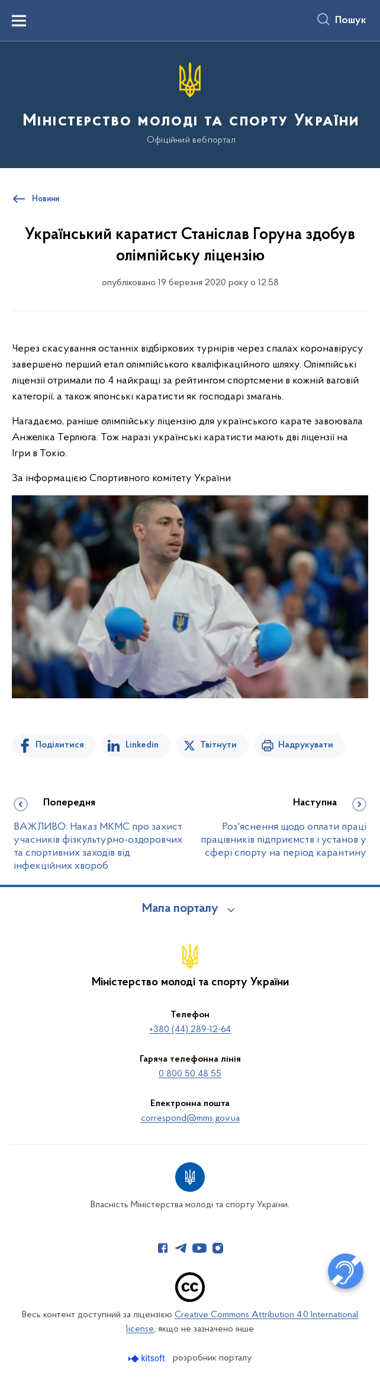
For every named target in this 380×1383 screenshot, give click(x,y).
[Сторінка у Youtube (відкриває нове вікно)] (199, 1248)
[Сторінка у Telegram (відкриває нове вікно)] (181, 1248)
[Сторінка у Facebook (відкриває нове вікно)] (163, 1248)
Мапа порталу (180, 908)
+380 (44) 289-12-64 (190, 1029)
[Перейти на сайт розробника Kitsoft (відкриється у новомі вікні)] (147, 1358)
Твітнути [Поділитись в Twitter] (218, 745)
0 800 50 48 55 (190, 1074)
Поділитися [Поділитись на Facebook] (60, 745)
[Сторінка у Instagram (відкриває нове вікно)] (218, 1248)
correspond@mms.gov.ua (190, 1118)
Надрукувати (305, 745)
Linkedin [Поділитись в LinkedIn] (142, 745)
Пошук (350, 20)
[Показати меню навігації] (19, 21)
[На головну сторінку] (190, 104)
